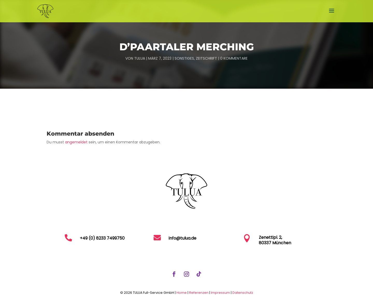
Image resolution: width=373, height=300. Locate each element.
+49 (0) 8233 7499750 (102, 238)
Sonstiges (184, 58)
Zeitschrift (206, 58)
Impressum (221, 292)
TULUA (139, 58)
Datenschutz (242, 292)
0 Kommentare (234, 58)
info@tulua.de (182, 238)
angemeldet (76, 142)
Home (181, 292)
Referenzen (199, 292)
